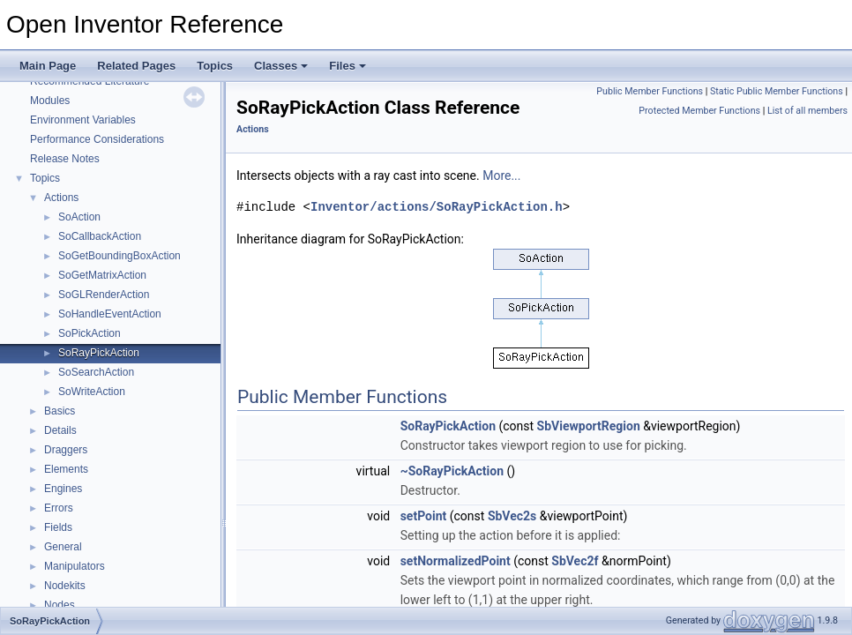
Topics (215, 65)
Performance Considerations (97, 139)
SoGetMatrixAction (102, 275)
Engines (63, 488)
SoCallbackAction (99, 236)
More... (501, 175)
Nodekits (65, 585)
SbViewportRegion (588, 426)
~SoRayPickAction (452, 471)
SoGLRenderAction (103, 294)
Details (60, 430)
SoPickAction (89, 333)
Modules (50, 100)
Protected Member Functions (699, 110)
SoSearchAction (96, 372)
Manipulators (74, 566)
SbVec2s (512, 516)
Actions (61, 197)
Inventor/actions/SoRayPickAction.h (436, 206)
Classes (281, 65)
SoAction (79, 217)
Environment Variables (83, 120)
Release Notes (65, 159)
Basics (59, 411)
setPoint (423, 516)
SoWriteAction (91, 391)
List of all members (807, 110)
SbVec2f (574, 561)
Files (347, 65)
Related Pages (136, 65)
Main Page (47, 65)
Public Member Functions (649, 91)
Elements (66, 469)
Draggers (65, 450)
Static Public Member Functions (776, 91)
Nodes (59, 605)
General (63, 547)
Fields (58, 527)
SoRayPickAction (98, 353)
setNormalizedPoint (455, 561)
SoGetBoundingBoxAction (119, 256)
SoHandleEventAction (109, 314)
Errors (58, 508)
